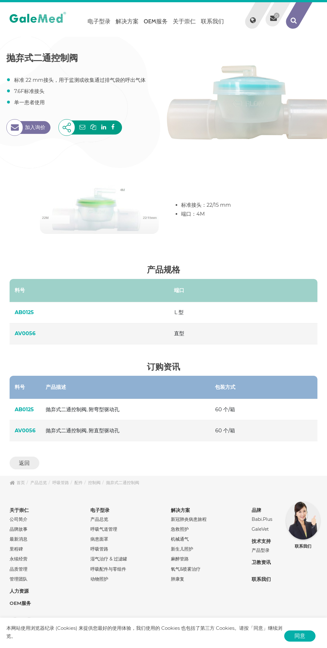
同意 (299, 636)
